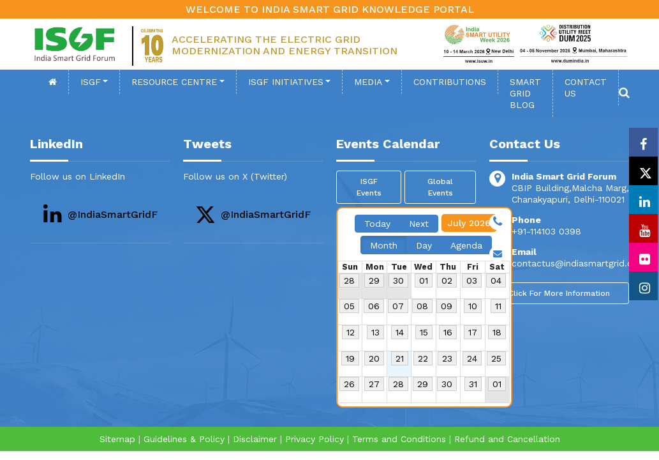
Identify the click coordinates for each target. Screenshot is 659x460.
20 (374, 358)
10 (472, 306)
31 (473, 384)
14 (400, 332)
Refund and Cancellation (507, 439)
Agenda (466, 245)
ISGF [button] (90, 82)
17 (472, 332)
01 (423, 280)
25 (496, 358)
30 (398, 280)
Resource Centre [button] (174, 82)
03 (471, 280)
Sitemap (117, 439)
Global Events (440, 187)
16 (447, 332)
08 (422, 306)
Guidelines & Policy (184, 439)
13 (375, 332)
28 (349, 280)
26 (349, 384)
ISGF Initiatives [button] (285, 82)
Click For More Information (559, 293)
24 (472, 358)
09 (446, 306)
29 (374, 280)
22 (423, 358)
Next (419, 223)
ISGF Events (369, 187)
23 (447, 358)
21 (400, 358)
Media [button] (368, 82)
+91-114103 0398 (546, 231)
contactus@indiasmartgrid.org (576, 263)
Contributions (449, 82)
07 (398, 306)
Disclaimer (255, 439)
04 (496, 280)
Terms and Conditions (399, 439)
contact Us (586, 87)
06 (374, 306)
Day (424, 245)
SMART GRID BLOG (525, 93)
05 (349, 306)
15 (424, 332)
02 (446, 280)
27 (374, 384)
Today (377, 223)
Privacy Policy (314, 439)
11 (498, 306)
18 (496, 332)
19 (350, 358)
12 (350, 332)
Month (383, 245)
